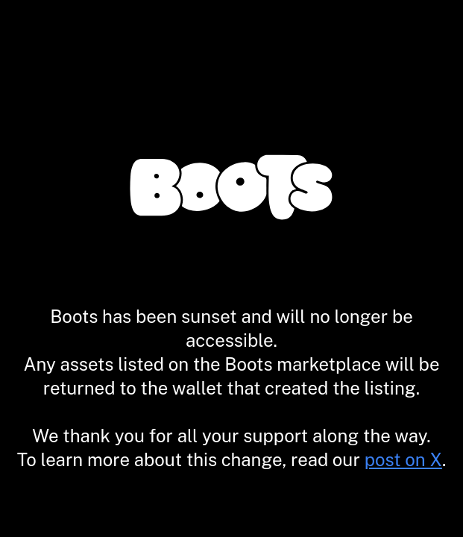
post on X (403, 459)
